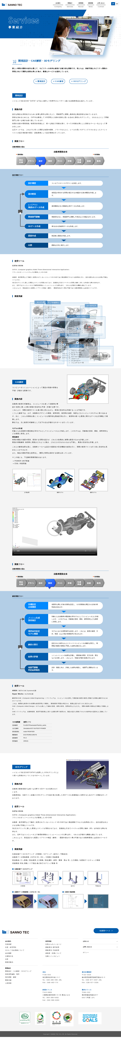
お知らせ (86, 942)
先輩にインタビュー (52, 957)
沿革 (6, 960)
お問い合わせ (88, 948)
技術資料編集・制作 (12, 975)
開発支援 (8, 981)
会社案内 (8, 942)
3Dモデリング (82, 81)
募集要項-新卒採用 (52, 948)
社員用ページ (106, 931)
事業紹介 (8, 969)
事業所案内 (9, 963)
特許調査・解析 (10, 978)
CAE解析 (58, 81)
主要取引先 (9, 957)
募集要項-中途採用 (52, 951)
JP (113, 4)
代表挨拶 (8, 945)
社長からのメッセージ (53, 945)
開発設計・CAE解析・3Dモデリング (18, 972)
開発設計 (36, 81)
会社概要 (8, 954)
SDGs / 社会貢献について (14, 951)
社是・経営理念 (10, 948)
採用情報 (48, 942)
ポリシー (86, 953)
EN (117, 4)
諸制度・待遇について (53, 954)
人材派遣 (8, 984)
